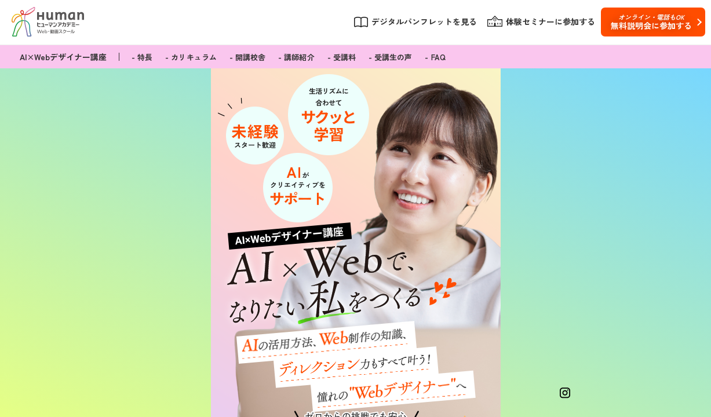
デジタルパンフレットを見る (424, 22)
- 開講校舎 (247, 57)
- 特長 (142, 57)
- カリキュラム (191, 57)
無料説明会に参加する (651, 21)
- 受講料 (341, 57)
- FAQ (435, 57)
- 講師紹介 (296, 57)
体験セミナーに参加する (550, 22)
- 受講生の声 (390, 57)
